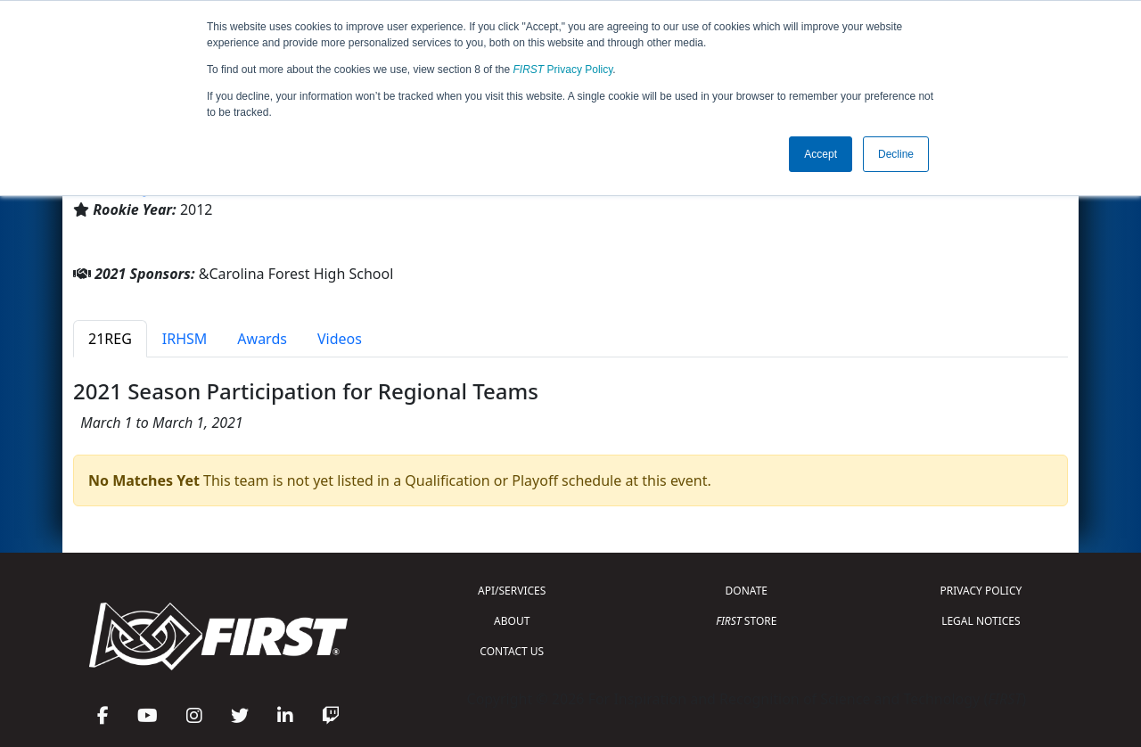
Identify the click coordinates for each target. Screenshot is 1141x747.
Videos (339, 339)
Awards (262, 339)
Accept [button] (820, 154)
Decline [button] (896, 154)
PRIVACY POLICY (981, 590)
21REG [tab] (110, 339)
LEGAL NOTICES (981, 620)
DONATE (747, 590)
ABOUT (511, 620)
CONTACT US (512, 651)
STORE (746, 620)
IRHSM (185, 339)
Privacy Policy (563, 69)
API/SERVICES (512, 590)
